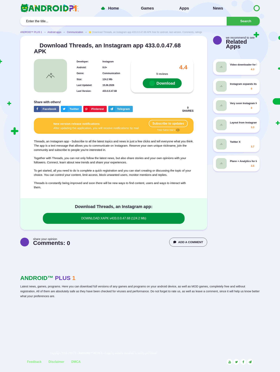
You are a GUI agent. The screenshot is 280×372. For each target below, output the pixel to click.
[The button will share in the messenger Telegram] (120, 109)
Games (147, 8)
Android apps (54, 32)
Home (113, 8)
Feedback (34, 361)
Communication (75, 32)
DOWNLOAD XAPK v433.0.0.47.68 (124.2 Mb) (113, 218)
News (218, 8)
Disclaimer (56, 361)
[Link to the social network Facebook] (243, 362)
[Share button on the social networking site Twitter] (71, 109)
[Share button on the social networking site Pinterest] (95, 109)
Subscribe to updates (168, 123)
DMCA (76, 361)
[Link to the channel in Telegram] (250, 362)
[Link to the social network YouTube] (229, 362)
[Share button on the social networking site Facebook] (46, 109)
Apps (184, 8)
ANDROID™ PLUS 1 (31, 32)
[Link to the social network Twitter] (236, 362)
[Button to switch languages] (248, 8)
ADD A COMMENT (188, 242)
